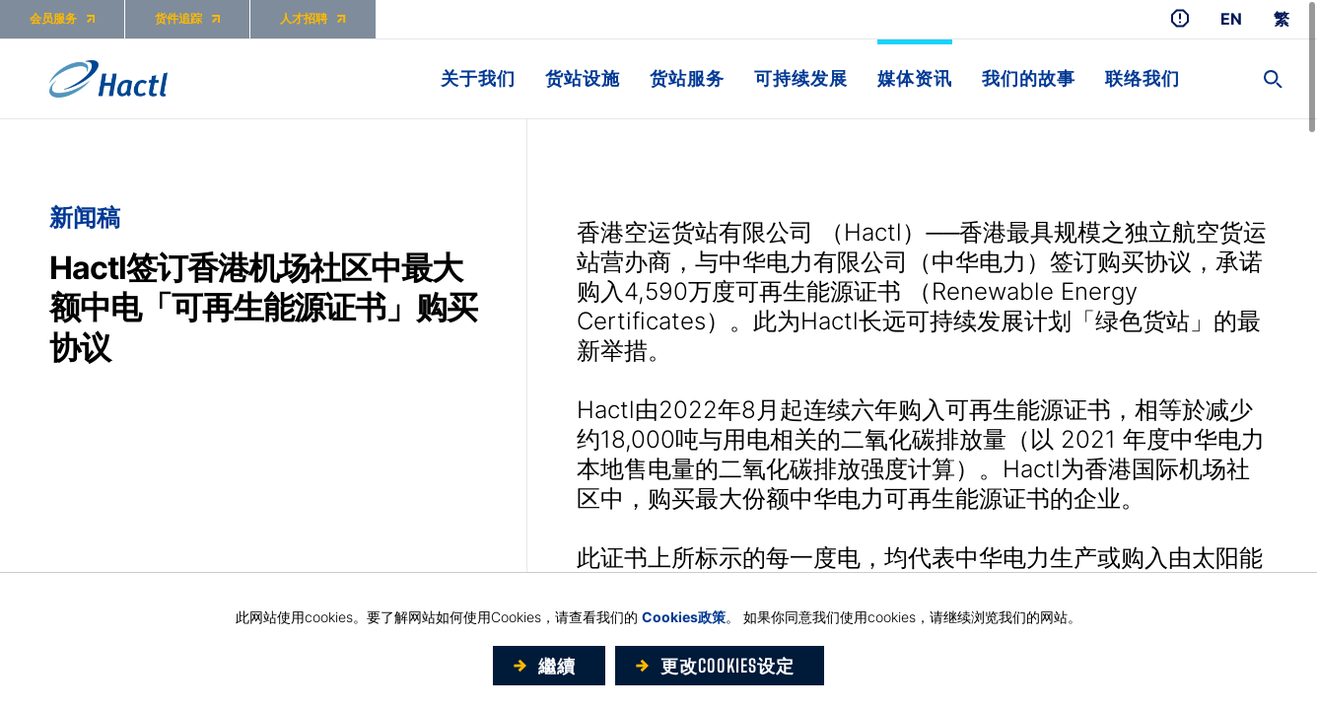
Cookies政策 (684, 616)
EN (1231, 19)
